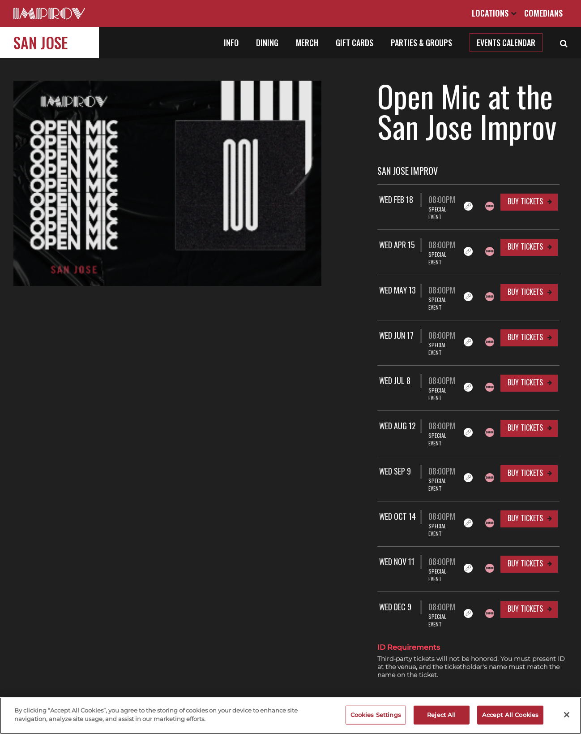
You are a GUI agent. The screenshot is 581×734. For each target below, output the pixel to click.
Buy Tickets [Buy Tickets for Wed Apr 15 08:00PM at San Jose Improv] (525, 238)
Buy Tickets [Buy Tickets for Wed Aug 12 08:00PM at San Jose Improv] (525, 389)
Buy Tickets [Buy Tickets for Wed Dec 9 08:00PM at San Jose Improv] (525, 540)
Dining (267, 42)
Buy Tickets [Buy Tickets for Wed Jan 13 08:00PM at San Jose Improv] (525, 577)
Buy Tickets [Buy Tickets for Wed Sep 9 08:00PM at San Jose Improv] (525, 427)
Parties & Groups (421, 42)
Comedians (543, 13)
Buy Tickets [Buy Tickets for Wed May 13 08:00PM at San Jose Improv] (525, 276)
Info (231, 42)
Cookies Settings (375, 714)
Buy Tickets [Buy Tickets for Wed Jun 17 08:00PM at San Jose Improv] (525, 314)
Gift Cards (354, 42)
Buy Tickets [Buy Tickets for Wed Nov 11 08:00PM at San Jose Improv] (525, 502)
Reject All (441, 714)
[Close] (567, 715)
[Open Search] (564, 42)
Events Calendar (506, 42)
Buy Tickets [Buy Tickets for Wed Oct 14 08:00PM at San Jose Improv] (525, 464)
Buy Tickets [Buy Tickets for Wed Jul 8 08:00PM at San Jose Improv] (525, 351)
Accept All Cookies (510, 714)
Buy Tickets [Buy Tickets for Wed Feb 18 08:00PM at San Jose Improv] (525, 201)
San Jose (40, 42)
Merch (307, 42)
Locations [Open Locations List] (494, 13)
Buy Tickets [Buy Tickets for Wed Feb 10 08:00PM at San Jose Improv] (525, 615)
